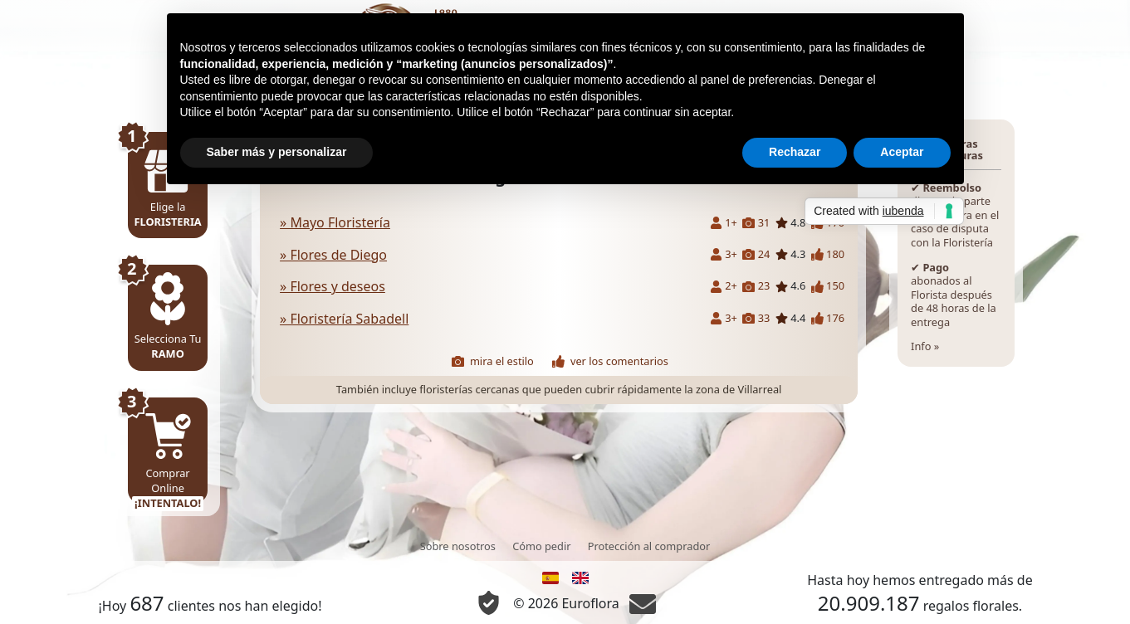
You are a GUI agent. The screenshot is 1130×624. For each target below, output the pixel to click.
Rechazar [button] (794, 151)
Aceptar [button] (901, 151)
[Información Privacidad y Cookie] (488, 602)
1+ (723, 223)
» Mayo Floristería (335, 222)
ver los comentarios (610, 361)
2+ (723, 286)
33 (756, 318)
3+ (723, 254)
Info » (956, 243)
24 (756, 254)
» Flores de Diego (333, 255)
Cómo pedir (541, 546)
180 (827, 254)
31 (756, 223)
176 (827, 318)
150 (827, 286)
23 (756, 286)
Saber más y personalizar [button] (277, 151)
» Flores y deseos (332, 286)
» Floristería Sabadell (344, 319)
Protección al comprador (649, 546)
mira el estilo (492, 361)
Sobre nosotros (458, 546)
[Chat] (643, 603)
